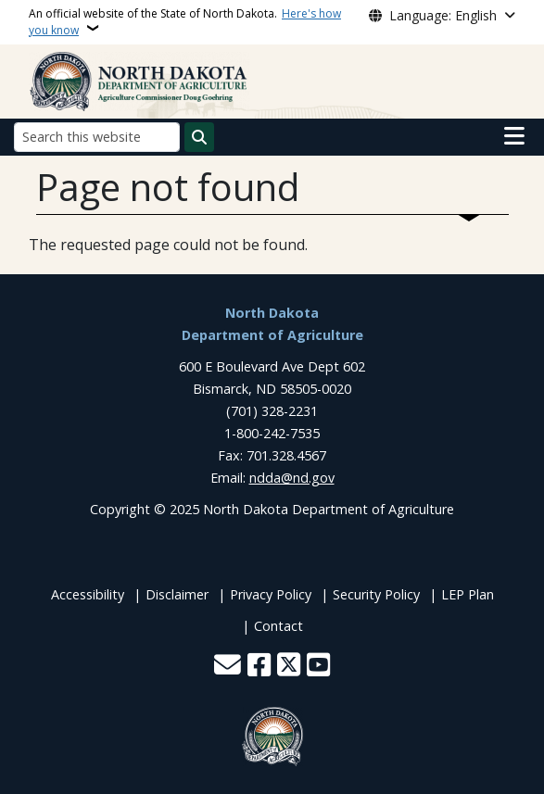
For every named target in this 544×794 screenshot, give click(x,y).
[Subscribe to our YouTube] (318, 666)
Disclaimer (177, 594)
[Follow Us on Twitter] (288, 666)
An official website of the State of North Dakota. (185, 22)
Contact (278, 626)
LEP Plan (467, 594)
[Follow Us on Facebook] (259, 666)
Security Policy (376, 594)
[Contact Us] (227, 666)
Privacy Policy (270, 594)
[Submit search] (199, 137)
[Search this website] (97, 136)
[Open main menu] (514, 136)
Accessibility (87, 594)
